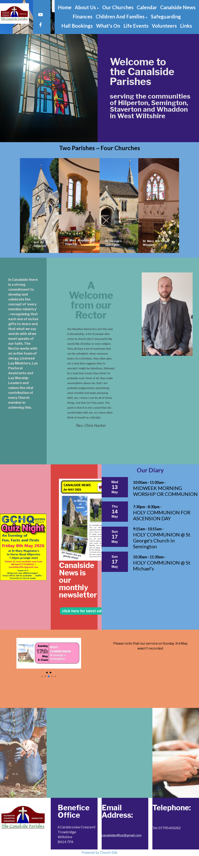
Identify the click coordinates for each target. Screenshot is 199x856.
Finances (82, 16)
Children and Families (120, 16)
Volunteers (164, 26)
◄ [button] (46, 672)
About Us (85, 7)
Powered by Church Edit (99, 852)
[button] (42, 676)
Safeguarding (166, 16)
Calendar (147, 7)
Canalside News (178, 7)
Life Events (135, 26)
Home (64, 7)
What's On (108, 26)
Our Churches (117, 7)
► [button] (50, 672)
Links (186, 26)
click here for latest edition (85, 611)
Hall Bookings (77, 26)
